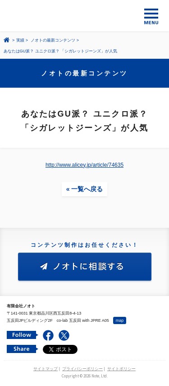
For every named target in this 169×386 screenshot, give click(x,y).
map (120, 320)
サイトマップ (45, 369)
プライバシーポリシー (82, 369)
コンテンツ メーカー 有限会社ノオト (84, 16)
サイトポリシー (121, 369)
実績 (20, 40)
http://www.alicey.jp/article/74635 (84, 165)
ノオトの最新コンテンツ (53, 40)
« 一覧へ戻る (84, 189)
